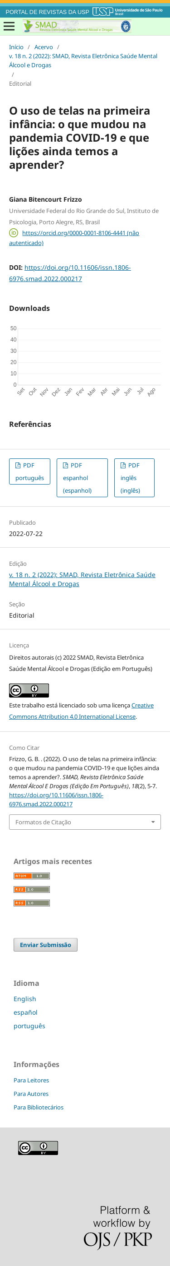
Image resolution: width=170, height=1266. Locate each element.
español (26, 1012)
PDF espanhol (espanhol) (77, 477)
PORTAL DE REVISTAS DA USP (47, 12)
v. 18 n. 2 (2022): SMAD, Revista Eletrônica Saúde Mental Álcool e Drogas (83, 60)
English (25, 998)
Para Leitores (31, 1080)
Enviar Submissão (45, 945)
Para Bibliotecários (38, 1107)
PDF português (29, 471)
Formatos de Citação (43, 822)
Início (16, 47)
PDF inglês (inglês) (130, 477)
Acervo (43, 47)
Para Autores (31, 1094)
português (29, 1025)
